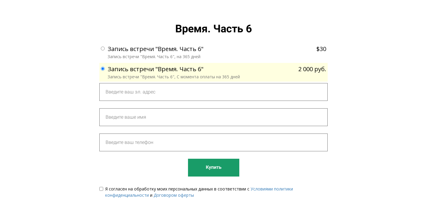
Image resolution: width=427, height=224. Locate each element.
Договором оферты (174, 195)
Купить (214, 167)
